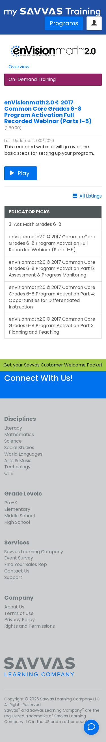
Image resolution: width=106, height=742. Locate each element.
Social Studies (19, 447)
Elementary (17, 509)
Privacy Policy (19, 619)
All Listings (90, 196)
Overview (18, 66)
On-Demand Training (32, 79)
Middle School (19, 515)
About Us (14, 607)
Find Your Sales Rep (25, 564)
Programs (64, 23)
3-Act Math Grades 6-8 (35, 224)
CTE (8, 473)
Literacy (13, 428)
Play (20, 173)
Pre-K (10, 502)
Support (13, 577)
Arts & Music (18, 460)
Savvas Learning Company (33, 551)
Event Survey (18, 558)
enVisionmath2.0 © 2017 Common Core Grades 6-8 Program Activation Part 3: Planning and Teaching (52, 325)
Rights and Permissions (29, 626)
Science (13, 441)
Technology (17, 467)
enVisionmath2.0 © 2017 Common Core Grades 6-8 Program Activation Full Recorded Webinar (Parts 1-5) (48, 111)
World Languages (23, 454)
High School (17, 522)
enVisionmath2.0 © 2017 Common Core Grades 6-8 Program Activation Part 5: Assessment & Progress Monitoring (52, 268)
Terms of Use (19, 613)
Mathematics (19, 434)
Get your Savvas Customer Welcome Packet (53, 365)
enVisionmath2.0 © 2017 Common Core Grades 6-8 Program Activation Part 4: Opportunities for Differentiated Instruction (52, 297)
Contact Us (16, 571)
